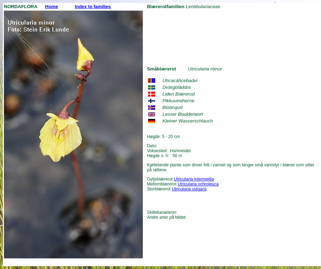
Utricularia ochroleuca (197, 184)
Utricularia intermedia (194, 179)
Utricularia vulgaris (189, 189)
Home (51, 6)
